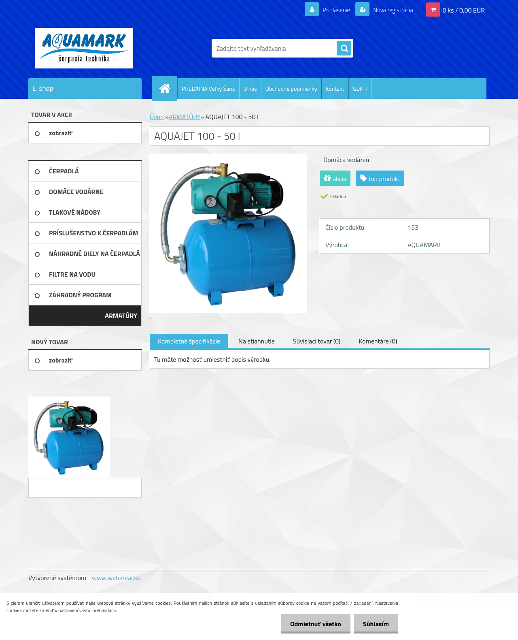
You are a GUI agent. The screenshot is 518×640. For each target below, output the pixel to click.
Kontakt (335, 88)
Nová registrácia (390, 10)
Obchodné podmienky (291, 88)
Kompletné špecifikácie (189, 341)
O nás (250, 88)
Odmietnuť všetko (313, 624)
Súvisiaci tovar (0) (316, 341)
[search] (344, 48)
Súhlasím (375, 624)
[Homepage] (168, 88)
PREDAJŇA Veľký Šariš (208, 88)
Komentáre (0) (378, 341)
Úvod (157, 117)
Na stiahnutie (256, 341)
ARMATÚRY (184, 117)
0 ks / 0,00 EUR (464, 10)
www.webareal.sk (116, 577)
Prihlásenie (331, 10)
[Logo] (84, 48)
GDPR (360, 88)
